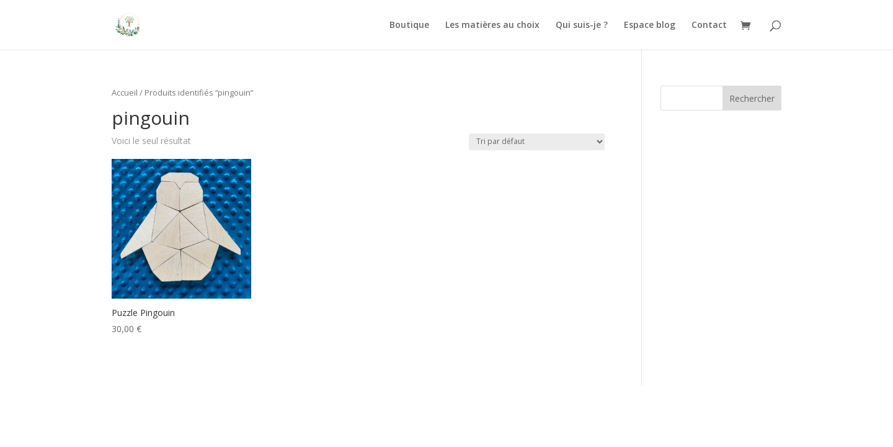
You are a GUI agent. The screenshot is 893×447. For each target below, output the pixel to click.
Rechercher (752, 98)
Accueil (125, 92)
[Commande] (537, 141)
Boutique (409, 25)
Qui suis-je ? (582, 25)
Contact (709, 25)
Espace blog (649, 25)
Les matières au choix (492, 25)
